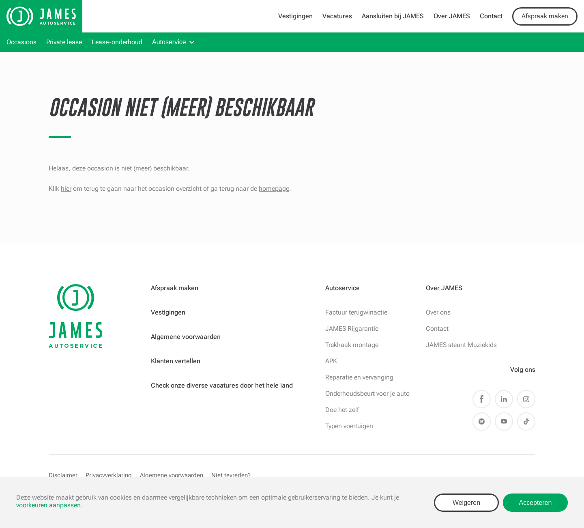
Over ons (438, 312)
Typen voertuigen (349, 426)
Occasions (21, 42)
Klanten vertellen (175, 361)
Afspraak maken (545, 16)
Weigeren (466, 502)
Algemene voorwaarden (186, 337)
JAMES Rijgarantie (351, 328)
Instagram (526, 399)
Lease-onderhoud (117, 42)
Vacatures (337, 16)
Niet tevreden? (231, 475)
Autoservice (169, 42)
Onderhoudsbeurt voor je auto (367, 393)
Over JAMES (452, 16)
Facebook (481, 399)
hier (66, 188)
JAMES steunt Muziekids (461, 345)
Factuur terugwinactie (356, 312)
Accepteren (535, 502)
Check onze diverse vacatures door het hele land (222, 385)
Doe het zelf (342, 410)
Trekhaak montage (351, 345)
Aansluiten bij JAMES (393, 16)
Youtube (504, 421)
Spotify (481, 421)
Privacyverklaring (109, 475)
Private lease (64, 42)
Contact (491, 16)
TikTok (526, 421)
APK (331, 361)
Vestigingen (295, 16)
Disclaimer (63, 475)
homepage (274, 188)
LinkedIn (504, 399)
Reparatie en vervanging (359, 377)
